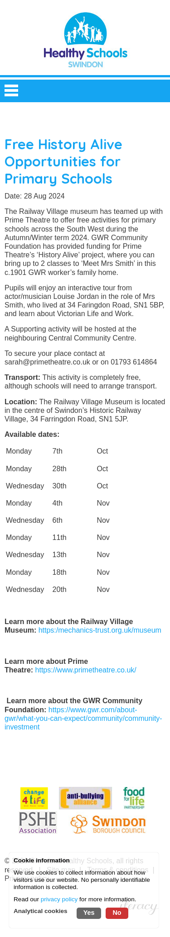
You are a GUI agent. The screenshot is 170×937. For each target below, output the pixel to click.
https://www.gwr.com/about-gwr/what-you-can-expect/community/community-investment (83, 718)
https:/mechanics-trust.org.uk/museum (100, 630)
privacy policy (59, 899)
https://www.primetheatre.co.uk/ (85, 670)
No (116, 912)
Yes (89, 912)
